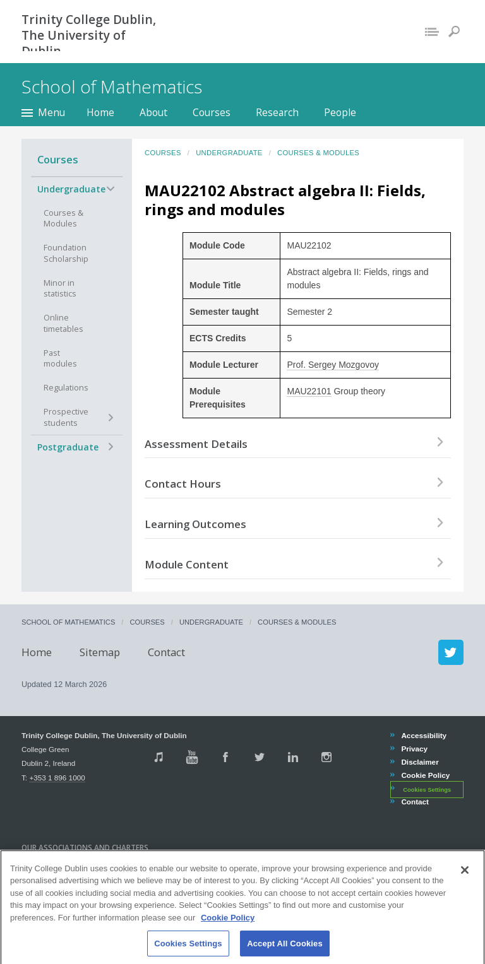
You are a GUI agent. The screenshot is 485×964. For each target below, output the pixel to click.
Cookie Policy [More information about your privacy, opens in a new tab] (227, 929)
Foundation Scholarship (66, 253)
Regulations (66, 387)
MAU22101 (309, 391)
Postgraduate (68, 447)
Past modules (60, 359)
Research (277, 112)
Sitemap (100, 652)
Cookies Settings (427, 789)
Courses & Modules (63, 219)
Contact (166, 652)
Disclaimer (419, 762)
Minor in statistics (60, 289)
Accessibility (423, 735)
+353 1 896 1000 (57, 777)
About (153, 112)
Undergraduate (71, 189)
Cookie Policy (425, 775)
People (340, 112)
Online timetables (63, 323)
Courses (212, 112)
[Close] (465, 882)
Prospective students (66, 417)
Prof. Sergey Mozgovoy (333, 365)
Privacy (414, 748)
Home (100, 112)
